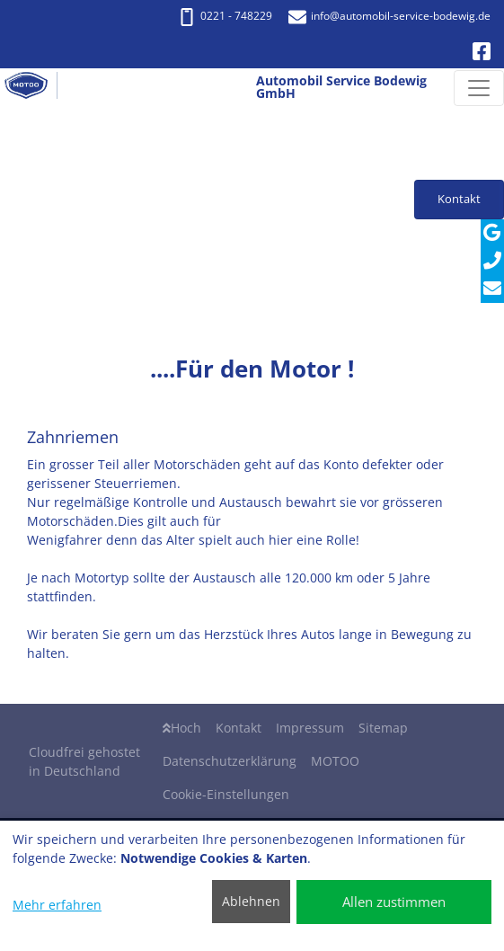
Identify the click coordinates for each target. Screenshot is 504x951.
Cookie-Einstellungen (226, 794)
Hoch (182, 727)
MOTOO (335, 760)
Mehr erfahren (57, 904)
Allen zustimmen (394, 902)
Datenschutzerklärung (229, 760)
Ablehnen (251, 901)
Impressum (310, 727)
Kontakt (238, 727)
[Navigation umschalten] (479, 88)
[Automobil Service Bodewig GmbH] (33, 88)
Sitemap (383, 727)
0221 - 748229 (225, 15)
